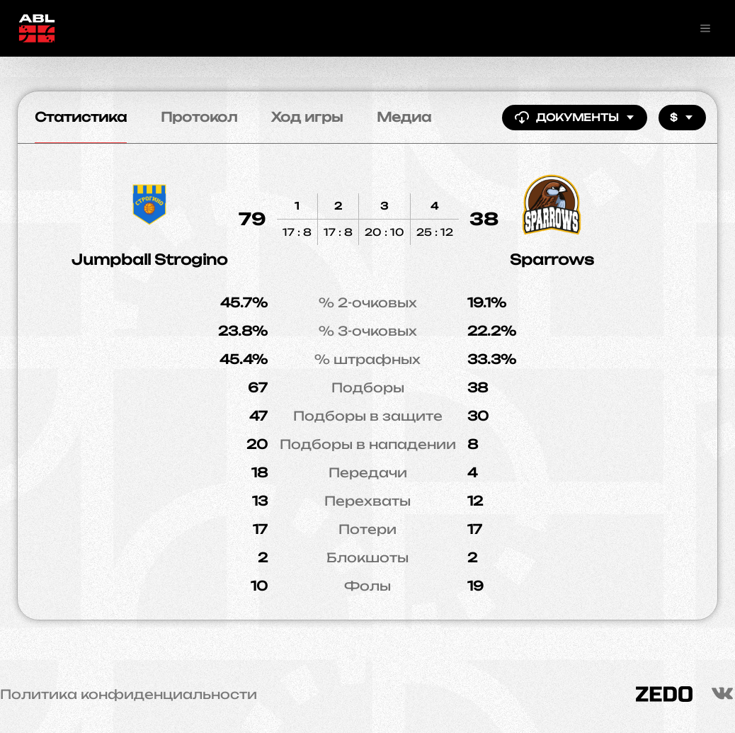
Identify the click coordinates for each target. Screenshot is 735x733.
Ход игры (307, 117)
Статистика (81, 117)
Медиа (404, 117)
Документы (574, 117)
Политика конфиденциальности (128, 694)
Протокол (199, 117)
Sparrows (552, 259)
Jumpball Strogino (149, 259)
